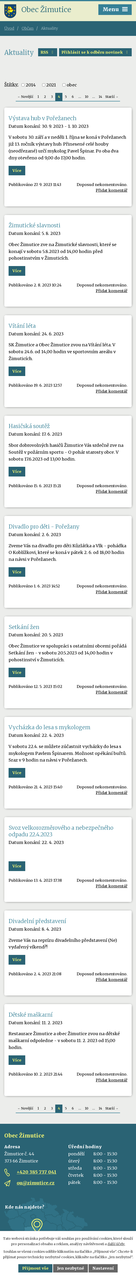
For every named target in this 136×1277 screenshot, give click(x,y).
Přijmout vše (35, 1268)
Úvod (9, 28)
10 (86, 97)
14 (100, 97)
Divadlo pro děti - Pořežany (44, 526)
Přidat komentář (111, 190)
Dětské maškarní (31, 1014)
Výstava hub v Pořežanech (42, 118)
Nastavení (103, 1268)
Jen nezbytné (70, 1268)
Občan (28, 28)
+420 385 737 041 (36, 1172)
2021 (51, 85)
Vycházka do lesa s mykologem (50, 727)
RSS (47, 52)
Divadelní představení (37, 921)
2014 (31, 85)
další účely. (116, 1244)
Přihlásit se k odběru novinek (95, 52)
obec (72, 85)
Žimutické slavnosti (34, 225)
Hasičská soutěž (29, 426)
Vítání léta (22, 326)
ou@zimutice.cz (36, 1183)
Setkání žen (24, 627)
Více (16, 170)
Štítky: (11, 84)
